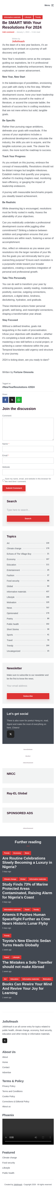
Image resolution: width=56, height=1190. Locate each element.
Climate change (14, 548)
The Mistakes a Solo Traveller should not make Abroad (27, 964)
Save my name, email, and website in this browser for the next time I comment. (28, 480)
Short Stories (13, 629)
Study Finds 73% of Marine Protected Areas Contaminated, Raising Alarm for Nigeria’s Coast (27, 890)
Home (5, 1062)
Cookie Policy (8, 1096)
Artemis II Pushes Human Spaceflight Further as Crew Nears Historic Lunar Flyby (26, 919)
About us (6, 1106)
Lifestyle (28, 17)
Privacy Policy (8, 1086)
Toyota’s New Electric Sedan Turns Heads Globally (26, 943)
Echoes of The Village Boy (19, 554)
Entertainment (13, 570)
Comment (6, 415)
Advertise (6, 1072)
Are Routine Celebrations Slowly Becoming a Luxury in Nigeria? (27, 862)
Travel (10, 640)
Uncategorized (13, 651)
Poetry (10, 618)
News (9, 608)
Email (5, 455)
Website (6, 467)
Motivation (11, 602)
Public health (13, 624)
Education (11, 565)
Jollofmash (18, 1185)
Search (28, 518)
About (5, 1057)
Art (8, 543)
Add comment (8, 32)
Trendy (38, 17)
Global (10, 586)
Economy (11, 559)
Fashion (10, 575)
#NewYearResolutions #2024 (18, 387)
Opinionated (12, 613)
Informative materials (12, 17)
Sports (10, 635)
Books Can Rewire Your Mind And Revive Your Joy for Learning (27, 988)
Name (5, 444)
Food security (13, 581)
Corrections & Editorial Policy (15, 1101)
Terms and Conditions (12, 1091)
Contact (6, 1067)
